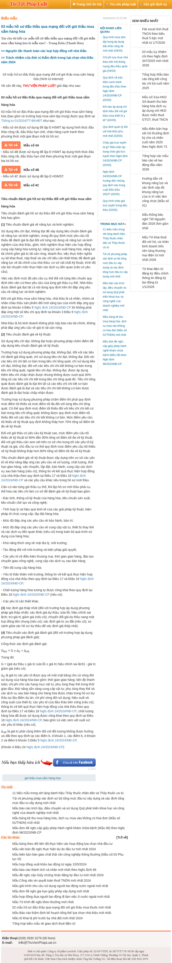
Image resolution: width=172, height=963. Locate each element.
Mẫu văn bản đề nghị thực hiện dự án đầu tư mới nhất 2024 (54, 849)
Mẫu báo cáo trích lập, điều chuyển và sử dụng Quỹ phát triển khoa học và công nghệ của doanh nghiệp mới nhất (114, 297)
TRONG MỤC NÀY (113, 224)
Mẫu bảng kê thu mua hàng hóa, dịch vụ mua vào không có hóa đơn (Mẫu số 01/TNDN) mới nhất (115, 325)
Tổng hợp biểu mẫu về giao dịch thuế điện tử (43, 923)
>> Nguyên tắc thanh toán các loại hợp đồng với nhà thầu (43, 51)
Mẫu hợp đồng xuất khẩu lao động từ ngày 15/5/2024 (49, 864)
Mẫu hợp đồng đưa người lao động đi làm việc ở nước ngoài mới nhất (61, 896)
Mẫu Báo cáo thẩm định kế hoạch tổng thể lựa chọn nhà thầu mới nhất (61, 913)
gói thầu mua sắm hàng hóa (43, 778)
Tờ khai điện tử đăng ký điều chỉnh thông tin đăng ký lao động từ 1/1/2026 (155, 278)
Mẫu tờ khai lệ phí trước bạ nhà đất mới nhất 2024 (47, 918)
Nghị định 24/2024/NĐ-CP (52, 307)
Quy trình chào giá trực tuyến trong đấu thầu (115, 205)
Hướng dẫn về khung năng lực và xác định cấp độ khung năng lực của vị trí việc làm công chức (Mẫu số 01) (155, 192)
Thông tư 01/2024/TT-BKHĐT (21, 120)
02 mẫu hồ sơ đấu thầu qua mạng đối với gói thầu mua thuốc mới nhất (61, 907)
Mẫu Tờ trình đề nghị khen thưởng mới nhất (43, 902)
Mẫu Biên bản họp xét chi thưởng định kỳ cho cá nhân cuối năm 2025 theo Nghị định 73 (155, 137)
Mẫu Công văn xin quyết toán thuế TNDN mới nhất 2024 (51, 880)
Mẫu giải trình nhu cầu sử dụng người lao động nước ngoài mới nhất (60, 886)
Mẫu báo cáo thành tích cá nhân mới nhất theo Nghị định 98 (54, 869)
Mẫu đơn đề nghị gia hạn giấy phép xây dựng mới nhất (50, 891)
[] (122, 837)
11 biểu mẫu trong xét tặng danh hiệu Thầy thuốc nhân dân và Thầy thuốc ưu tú (114, 238)
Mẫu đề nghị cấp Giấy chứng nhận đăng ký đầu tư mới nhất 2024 (58, 875)
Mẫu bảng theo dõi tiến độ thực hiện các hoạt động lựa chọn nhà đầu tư (62, 843)
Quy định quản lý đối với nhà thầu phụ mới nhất (115, 131)
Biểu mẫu (9, 18)
